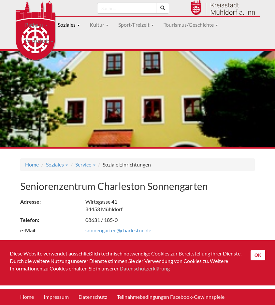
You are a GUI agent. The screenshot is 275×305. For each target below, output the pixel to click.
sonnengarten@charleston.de (118, 230)
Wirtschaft (39, 41)
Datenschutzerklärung (145, 268)
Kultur (99, 25)
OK (257, 255)
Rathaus (36, 25)
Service (85, 164)
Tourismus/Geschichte (191, 25)
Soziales (69, 25)
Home (32, 164)
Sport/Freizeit (136, 25)
